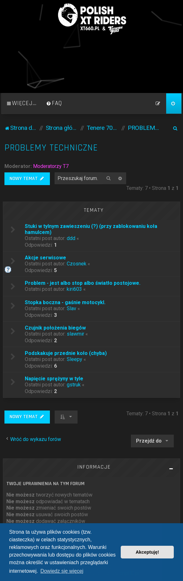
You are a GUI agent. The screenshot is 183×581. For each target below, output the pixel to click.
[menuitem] (54, 103)
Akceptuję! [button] (147, 552)
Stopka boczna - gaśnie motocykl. (65, 302)
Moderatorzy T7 (51, 166)
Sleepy (74, 359)
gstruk (74, 385)
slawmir (75, 334)
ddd (71, 238)
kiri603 (74, 289)
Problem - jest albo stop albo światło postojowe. (82, 283)
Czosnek (76, 264)
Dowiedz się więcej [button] (61, 571)
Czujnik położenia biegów (55, 328)
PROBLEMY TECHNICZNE (51, 148)
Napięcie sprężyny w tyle (54, 379)
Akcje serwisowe (45, 258)
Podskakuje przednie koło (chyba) (66, 353)
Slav (71, 308)
